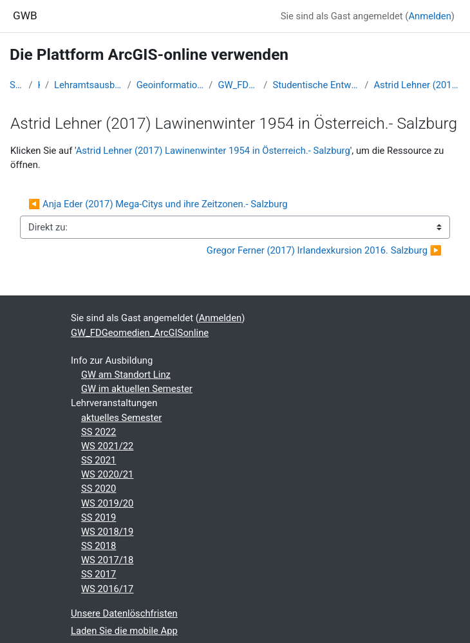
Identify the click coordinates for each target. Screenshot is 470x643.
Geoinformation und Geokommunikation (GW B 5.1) (170, 85)
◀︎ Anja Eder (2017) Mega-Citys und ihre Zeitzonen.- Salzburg (158, 204)
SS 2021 (98, 460)
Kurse (39, 85)
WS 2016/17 (107, 589)
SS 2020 (98, 488)
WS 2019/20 (107, 503)
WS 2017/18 (107, 560)
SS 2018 (98, 546)
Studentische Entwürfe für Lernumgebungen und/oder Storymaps (315, 85)
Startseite (16, 85)
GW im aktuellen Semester (137, 389)
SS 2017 (98, 574)
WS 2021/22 (107, 446)
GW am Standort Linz (126, 374)
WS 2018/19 (107, 531)
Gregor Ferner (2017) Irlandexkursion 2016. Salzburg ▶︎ (324, 250)
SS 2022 (98, 432)
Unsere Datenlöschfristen (124, 613)
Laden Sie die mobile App (124, 631)
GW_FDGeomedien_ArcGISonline (238, 85)
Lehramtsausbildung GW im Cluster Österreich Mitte (88, 85)
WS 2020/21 (107, 474)
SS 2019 (98, 517)
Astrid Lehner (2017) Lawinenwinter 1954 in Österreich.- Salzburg (416, 85)
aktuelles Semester (121, 418)
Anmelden (429, 16)
